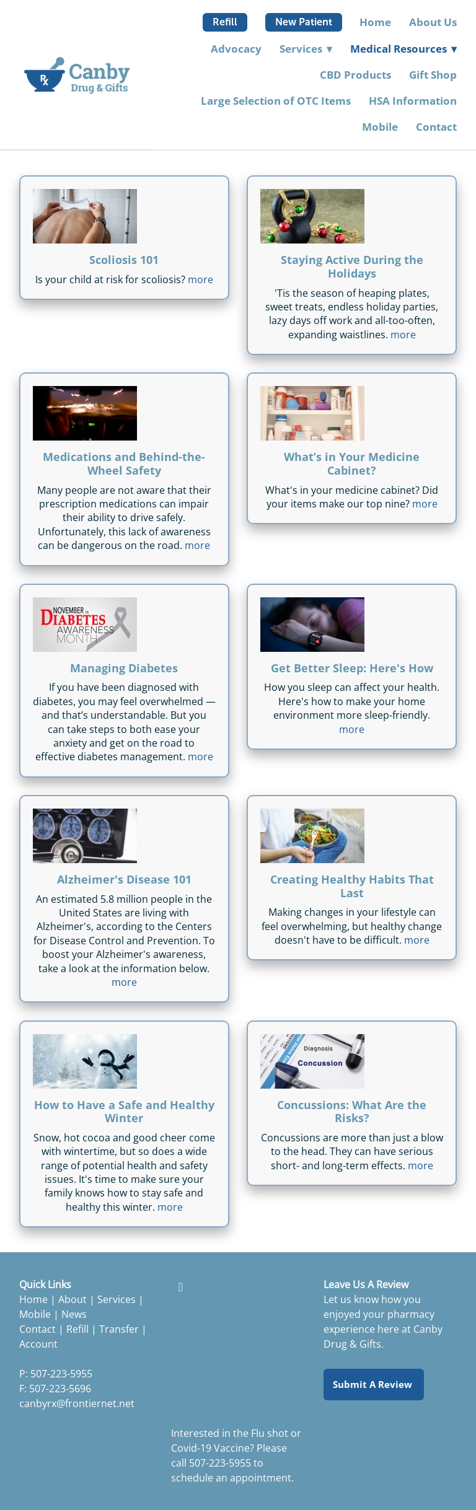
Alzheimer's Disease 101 (124, 879)
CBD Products (355, 74)
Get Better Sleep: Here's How (352, 668)
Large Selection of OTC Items (276, 100)
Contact (436, 126)
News (74, 1314)
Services (116, 1299)
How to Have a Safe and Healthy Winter (124, 1111)
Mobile (380, 126)
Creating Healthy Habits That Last (352, 886)
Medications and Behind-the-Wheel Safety (124, 463)
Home (375, 22)
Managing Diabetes (124, 668)
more (200, 279)
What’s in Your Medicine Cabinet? (352, 463)
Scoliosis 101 (124, 260)
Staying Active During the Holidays (352, 266)
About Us (433, 22)
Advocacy (236, 48)
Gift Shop (433, 74)
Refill (225, 22)
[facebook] (180, 1286)
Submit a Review (374, 1384)
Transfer (119, 1329)
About (72, 1299)
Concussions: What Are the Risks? (351, 1111)
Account (38, 1344)
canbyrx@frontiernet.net (76, 1403)
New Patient (303, 22)
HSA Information (413, 100)
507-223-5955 (220, 1463)
